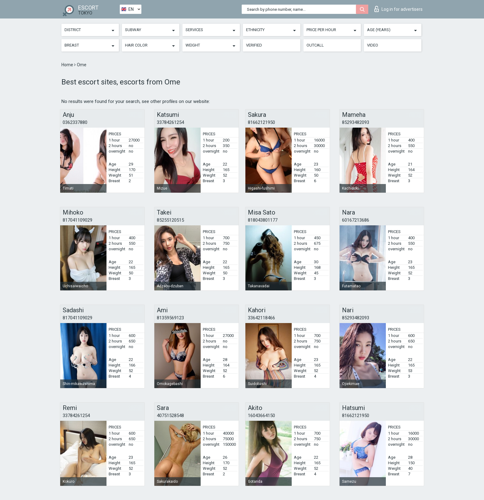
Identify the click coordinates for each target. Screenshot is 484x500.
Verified (254, 45)
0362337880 (75, 122)
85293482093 (355, 122)
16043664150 (261, 415)
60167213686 (355, 220)
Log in (398, 9)
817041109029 (77, 220)
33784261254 (170, 122)
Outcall (315, 45)
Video (372, 45)
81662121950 (261, 122)
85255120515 (170, 220)
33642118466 (261, 318)
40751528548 (170, 415)
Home (67, 64)
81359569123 (170, 318)
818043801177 (262, 220)
